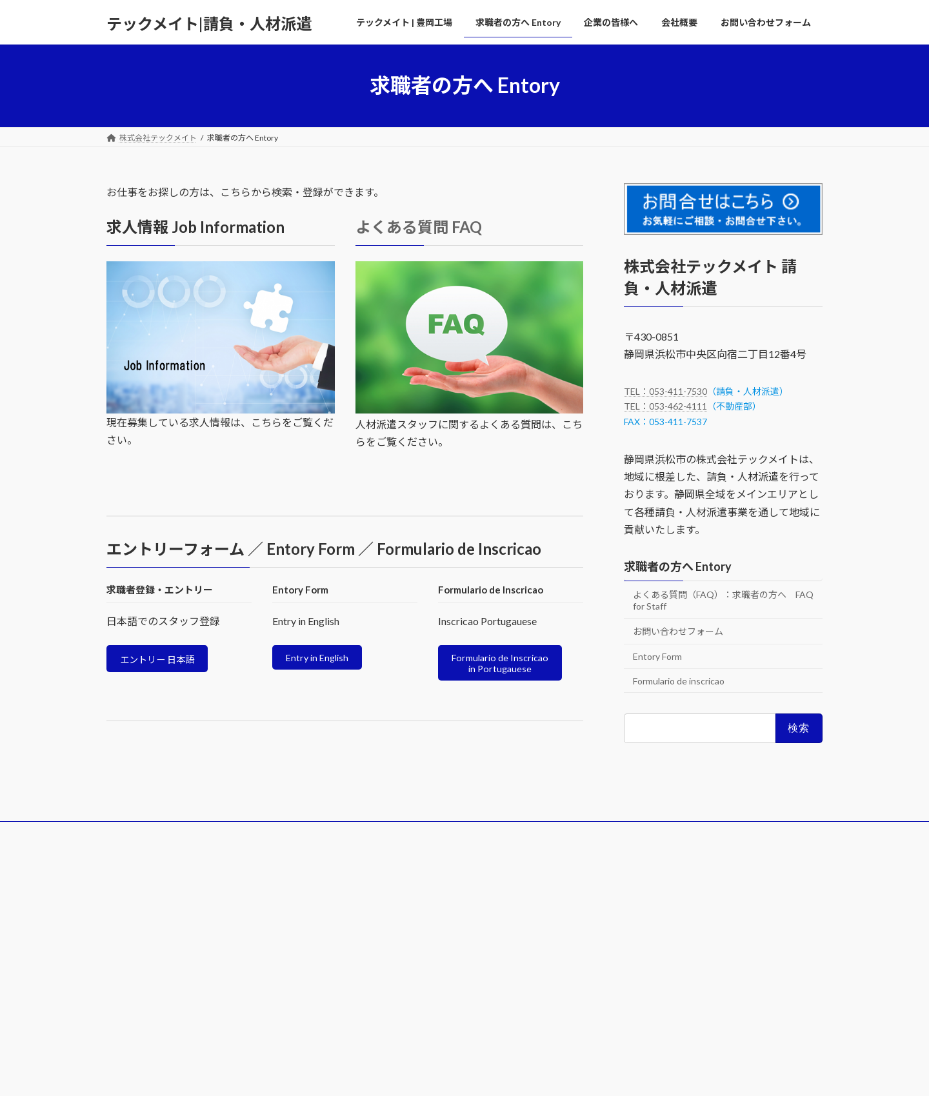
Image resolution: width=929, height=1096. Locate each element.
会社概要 (409, 837)
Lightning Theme (461, 1074)
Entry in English (320, 659)
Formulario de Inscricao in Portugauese (505, 665)
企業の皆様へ (346, 837)
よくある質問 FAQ (418, 226)
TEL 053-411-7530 (141, 968)
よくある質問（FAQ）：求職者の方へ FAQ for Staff (723, 599)
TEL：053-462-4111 (665, 406)
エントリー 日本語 (163, 661)
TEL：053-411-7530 (665, 390)
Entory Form (657, 656)
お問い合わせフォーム (678, 631)
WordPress (395, 1074)
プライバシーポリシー (635, 928)
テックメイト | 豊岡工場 (160, 837)
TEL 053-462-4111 (141, 979)
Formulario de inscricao (678, 680)
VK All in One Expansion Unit (548, 1074)
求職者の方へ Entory (678, 566)
